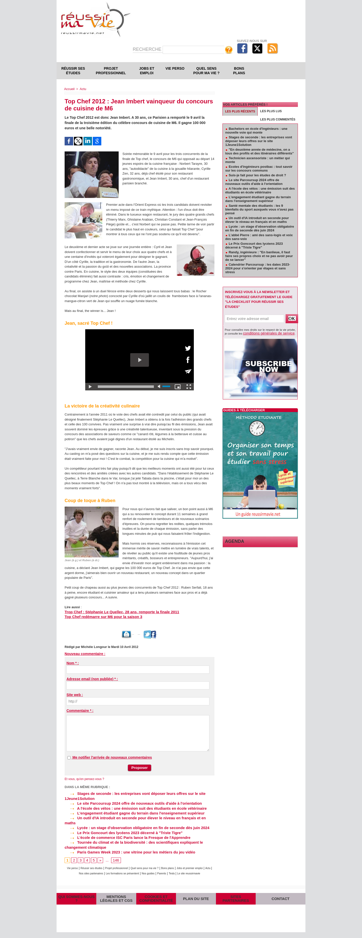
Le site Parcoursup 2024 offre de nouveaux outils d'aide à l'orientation (129, 802)
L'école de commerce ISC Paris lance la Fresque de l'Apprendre (124, 829)
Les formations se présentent (155, 864)
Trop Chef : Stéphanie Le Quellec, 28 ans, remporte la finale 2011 (115, 612)
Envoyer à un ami (108, 634)
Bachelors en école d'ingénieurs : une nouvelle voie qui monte (256, 130)
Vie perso (174, 68)
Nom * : (72, 663)
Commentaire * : (79, 710)
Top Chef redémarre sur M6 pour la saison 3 (99, 617)
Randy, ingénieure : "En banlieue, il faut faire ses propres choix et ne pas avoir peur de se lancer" (259, 256)
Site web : (74, 694)
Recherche (148, 49)
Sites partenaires (235, 900)
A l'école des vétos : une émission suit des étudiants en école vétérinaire (132, 806)
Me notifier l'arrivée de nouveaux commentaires (112, 757)
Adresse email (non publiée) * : (92, 678)
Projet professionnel (111, 70)
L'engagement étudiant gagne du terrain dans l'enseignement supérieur (131, 811)
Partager (176, 634)
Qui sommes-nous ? (76, 900)
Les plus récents (240, 111)
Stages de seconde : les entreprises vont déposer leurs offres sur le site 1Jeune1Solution (258, 141)
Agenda (232, 540)
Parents (204, 864)
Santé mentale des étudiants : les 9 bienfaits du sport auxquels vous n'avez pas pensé (259, 209)
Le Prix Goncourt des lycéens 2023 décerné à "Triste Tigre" (120, 825)
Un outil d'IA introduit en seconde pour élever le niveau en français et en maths (137, 816)
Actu (82, 89)
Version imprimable (144, 634)
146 (115, 851)
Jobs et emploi (146, 70)
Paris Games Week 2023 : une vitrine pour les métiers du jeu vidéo (126, 843)
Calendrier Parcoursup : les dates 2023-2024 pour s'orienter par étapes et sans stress (257, 268)
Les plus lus (271, 111)
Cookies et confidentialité (156, 899)
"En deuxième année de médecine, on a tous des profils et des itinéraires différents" (259, 151)
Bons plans (239, 70)
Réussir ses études (73, 70)
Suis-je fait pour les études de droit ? (257, 175)
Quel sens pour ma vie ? (206, 70)
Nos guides (187, 864)
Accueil (69, 89)
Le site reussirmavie (144, 869)
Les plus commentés (277, 119)
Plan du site (196, 900)
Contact (281, 900)
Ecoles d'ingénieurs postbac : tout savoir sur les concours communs (258, 168)
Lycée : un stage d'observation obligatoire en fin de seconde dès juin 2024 (133, 820)
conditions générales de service (262, 332)
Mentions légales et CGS (116, 899)
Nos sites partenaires (116, 864)
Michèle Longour (93, 646)
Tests (124, 869)
